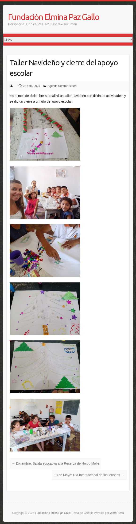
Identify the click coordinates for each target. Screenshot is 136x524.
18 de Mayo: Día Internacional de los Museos (89, 475)
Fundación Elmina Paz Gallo (53, 17)
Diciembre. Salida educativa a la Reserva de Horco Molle (55, 463)
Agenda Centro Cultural (62, 86)
